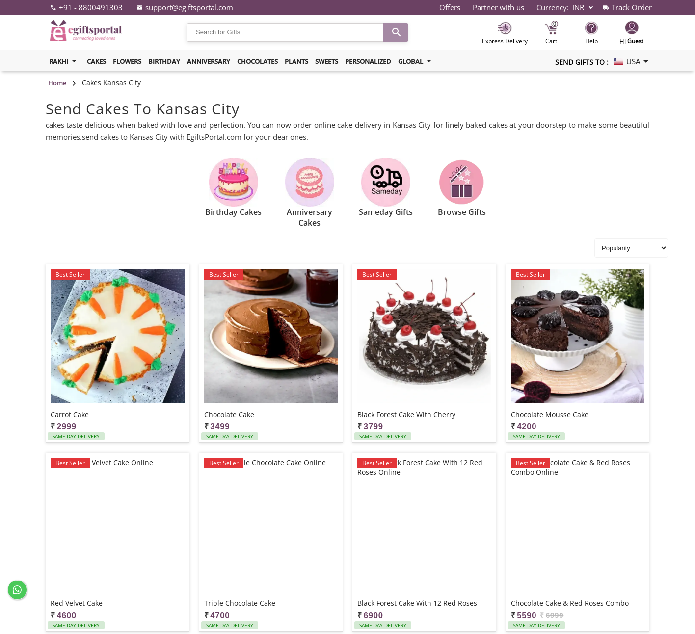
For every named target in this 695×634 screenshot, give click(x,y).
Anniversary (208, 61)
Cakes (96, 61)
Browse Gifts (462, 212)
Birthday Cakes (233, 212)
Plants (296, 61)
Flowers (127, 61)
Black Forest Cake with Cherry (406, 414)
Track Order (632, 7)
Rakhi (64, 61)
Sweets (326, 61)
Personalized (368, 61)
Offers (449, 7)
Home (57, 83)
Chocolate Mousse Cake (549, 414)
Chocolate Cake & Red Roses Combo (570, 603)
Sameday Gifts (386, 212)
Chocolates (257, 61)
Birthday (164, 61)
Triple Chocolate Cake (239, 603)
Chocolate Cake (229, 414)
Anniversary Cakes (309, 217)
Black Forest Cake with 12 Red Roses (417, 603)
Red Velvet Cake (77, 603)
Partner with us (498, 7)
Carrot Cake (70, 414)
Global (416, 61)
